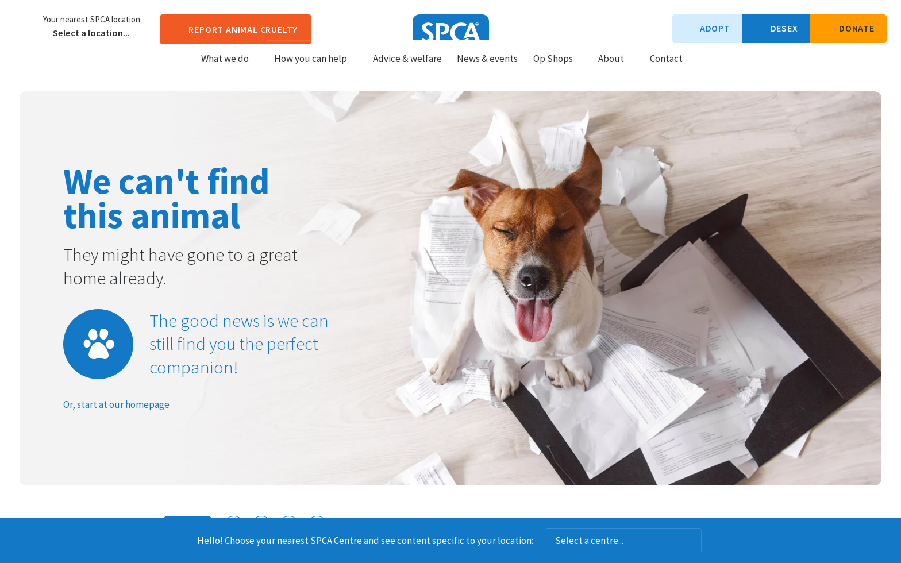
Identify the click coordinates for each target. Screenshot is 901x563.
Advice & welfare (407, 69)
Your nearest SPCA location (91, 19)
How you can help (315, 69)
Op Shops (558, 69)
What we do (230, 69)
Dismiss (717, 540)
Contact (666, 69)
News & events (487, 69)
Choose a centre (25, 25)
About (616, 69)
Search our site (701, 68)
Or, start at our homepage (116, 404)
